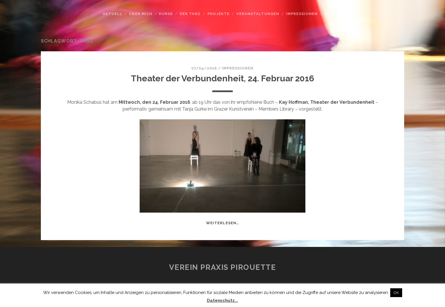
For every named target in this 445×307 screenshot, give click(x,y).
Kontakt (334, 14)
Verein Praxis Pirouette (222, 267)
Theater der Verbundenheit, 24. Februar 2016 (222, 78)
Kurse (166, 14)
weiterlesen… (222, 223)
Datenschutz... (222, 300)
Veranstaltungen (258, 14)
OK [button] (396, 293)
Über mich (140, 14)
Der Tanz (190, 14)
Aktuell (112, 14)
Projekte (218, 14)
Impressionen (302, 14)
